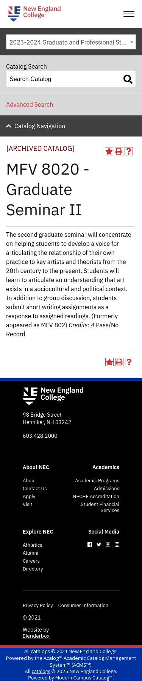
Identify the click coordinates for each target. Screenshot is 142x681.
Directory (33, 569)
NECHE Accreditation (96, 497)
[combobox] (71, 41)
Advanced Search (29, 104)
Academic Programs (97, 481)
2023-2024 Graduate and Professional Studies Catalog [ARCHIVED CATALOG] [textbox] (72, 42)
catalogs (40, 651)
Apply (29, 497)
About (29, 481)
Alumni (30, 553)
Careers (31, 561)
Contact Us (35, 489)
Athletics (32, 545)
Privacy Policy (38, 606)
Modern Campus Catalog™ (83, 678)
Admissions (106, 489)
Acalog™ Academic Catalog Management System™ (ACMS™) (90, 661)
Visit (27, 505)
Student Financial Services (100, 508)
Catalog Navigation (39, 126)
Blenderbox (36, 636)
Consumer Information (83, 606)
